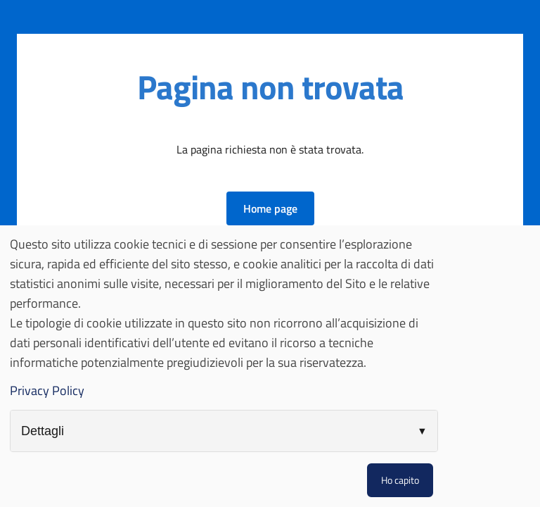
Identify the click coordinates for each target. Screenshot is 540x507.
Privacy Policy (47, 390)
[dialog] (270, 366)
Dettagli (42, 431)
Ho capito (400, 479)
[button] (270, 208)
